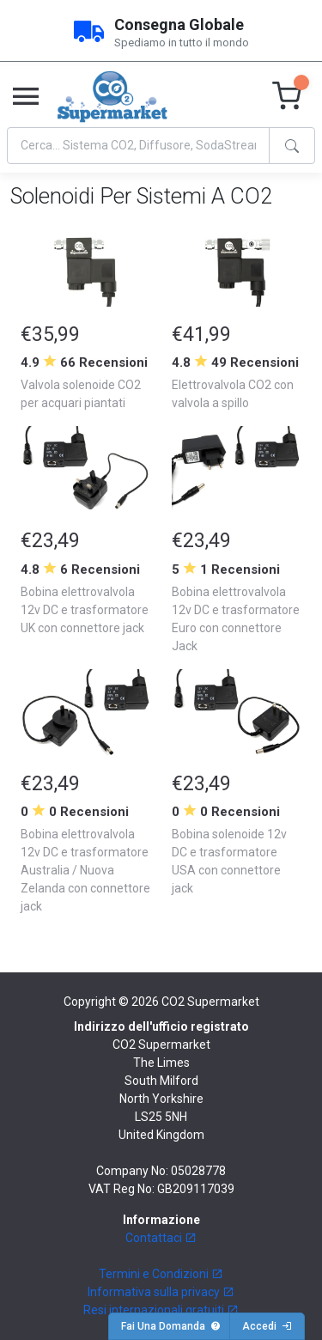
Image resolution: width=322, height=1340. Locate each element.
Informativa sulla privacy (161, 1292)
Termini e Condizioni (161, 1274)
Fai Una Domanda (171, 1326)
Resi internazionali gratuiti (161, 1310)
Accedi (267, 1326)
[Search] (138, 145)
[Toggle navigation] (26, 97)
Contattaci (161, 1238)
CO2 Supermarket (210, 1001)
